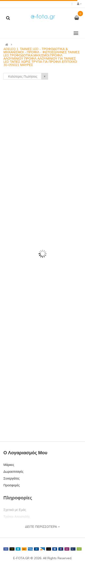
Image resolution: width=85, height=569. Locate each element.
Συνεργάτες (11, 478)
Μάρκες (8, 465)
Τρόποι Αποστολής (16, 517)
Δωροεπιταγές (13, 472)
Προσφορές (11, 485)
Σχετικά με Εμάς (14, 510)
